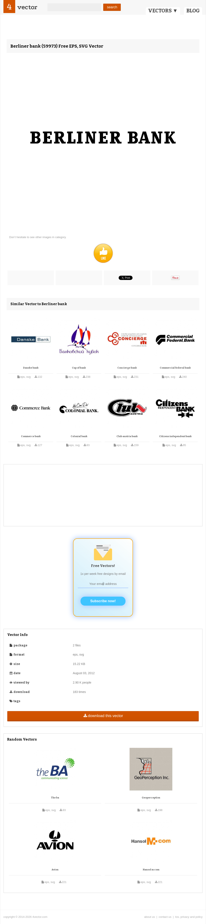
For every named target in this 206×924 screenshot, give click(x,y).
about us (149, 916)
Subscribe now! (103, 601)
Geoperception (151, 797)
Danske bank (31, 367)
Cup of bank (79, 367)
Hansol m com (151, 869)
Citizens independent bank (175, 436)
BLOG (193, 11)
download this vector (103, 716)
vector (27, 7)
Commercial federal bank (175, 367)
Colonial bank (79, 436)
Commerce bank (31, 436)
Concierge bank (127, 367)
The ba (55, 797)
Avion (55, 869)
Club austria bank (127, 436)
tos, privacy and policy (189, 916)
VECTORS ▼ (163, 11)
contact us (165, 916)
